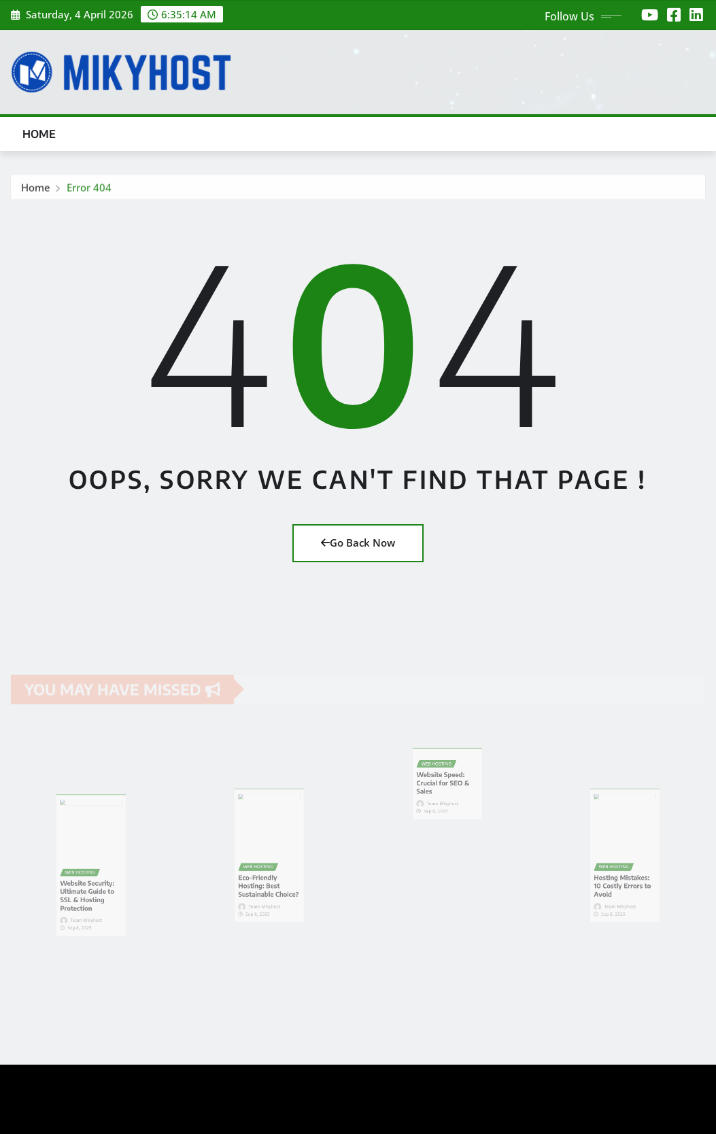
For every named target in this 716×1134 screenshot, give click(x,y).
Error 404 (89, 190)
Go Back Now (358, 542)
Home (39, 134)
